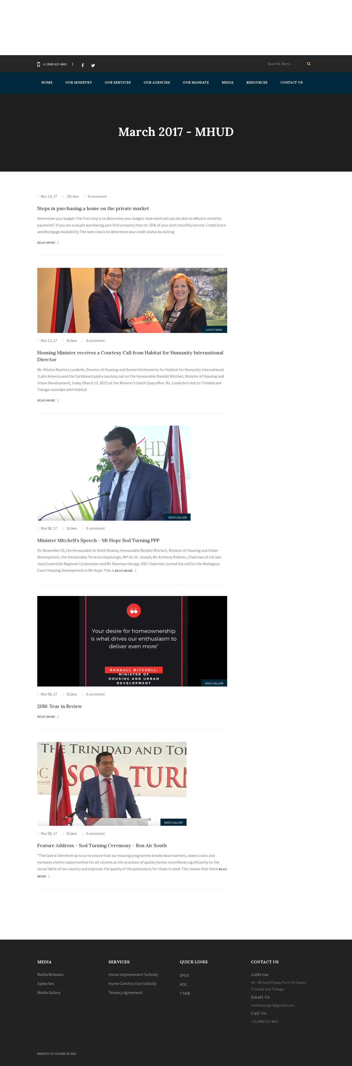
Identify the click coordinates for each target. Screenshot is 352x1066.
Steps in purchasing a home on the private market (93, 208)
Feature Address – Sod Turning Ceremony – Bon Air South (102, 845)
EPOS (184, 975)
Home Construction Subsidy (132, 983)
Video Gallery (177, 517)
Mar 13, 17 (49, 340)
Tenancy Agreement (125, 992)
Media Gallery (49, 992)
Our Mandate (196, 82)
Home (46, 82)
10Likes (72, 196)
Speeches (45, 983)
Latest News (214, 329)
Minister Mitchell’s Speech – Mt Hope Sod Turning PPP (98, 540)
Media (228, 82)
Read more (48, 242)
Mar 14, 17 (49, 196)
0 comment (97, 196)
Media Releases (50, 974)
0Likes (71, 340)
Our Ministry (78, 82)
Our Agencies (157, 82)
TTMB (185, 993)
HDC (183, 984)
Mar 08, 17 (49, 528)
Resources (257, 82)
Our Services (118, 82)
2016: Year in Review (59, 706)
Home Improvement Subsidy (133, 974)
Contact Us (291, 82)
